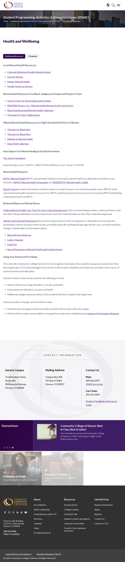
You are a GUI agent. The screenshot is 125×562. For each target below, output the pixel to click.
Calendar (38, 523)
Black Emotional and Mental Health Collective (30, 110)
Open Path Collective (18, 143)
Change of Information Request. (103, 313)
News (36, 528)
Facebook (5, 512)
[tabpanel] (62, 189)
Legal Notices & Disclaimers (18, 554)
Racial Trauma (10, 189)
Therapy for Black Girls (18, 129)
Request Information (103, 505)
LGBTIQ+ (12, 244)
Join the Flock (101, 499)
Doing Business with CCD (45, 514)
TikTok (21, 512)
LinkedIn (17, 512)
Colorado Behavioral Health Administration (29, 72)
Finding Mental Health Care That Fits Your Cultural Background (35, 210)
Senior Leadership (42, 509)
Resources (69, 499)
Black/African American (19, 235)
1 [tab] (4, 447)
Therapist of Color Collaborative (23, 115)
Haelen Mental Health (18, 81)
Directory (38, 519)
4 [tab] (13, 447)
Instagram (9, 512)
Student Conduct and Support (77, 519)
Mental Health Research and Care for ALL (52, 105)
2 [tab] (7, 447)
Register (98, 514)
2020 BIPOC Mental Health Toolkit (70, 182)
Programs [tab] (33, 56)
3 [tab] (10, 447)
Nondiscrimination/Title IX (49, 554)
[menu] (118, 5)
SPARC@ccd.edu (94, 384)
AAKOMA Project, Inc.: (19, 105)
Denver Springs (15, 76)
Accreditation (40, 505)
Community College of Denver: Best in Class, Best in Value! (81, 427)
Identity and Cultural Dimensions (19, 220)
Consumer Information (74, 523)
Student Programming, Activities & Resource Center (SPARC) (35, 21)
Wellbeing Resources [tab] (14, 56)
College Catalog (71, 509)
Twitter (13, 512)
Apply (97, 509)
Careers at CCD (101, 523)
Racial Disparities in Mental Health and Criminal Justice (35, 249)
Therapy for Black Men (19, 134)
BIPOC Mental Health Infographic (31, 182)
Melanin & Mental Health (20, 139)
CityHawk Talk (71, 514)
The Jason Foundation (14, 158)
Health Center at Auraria (20, 86)
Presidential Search (42, 533)
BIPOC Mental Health (14, 178)
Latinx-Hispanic (15, 239)
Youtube (25, 512)
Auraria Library (71, 505)
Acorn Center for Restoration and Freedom (29, 100)
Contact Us (99, 519)
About (37, 499)
